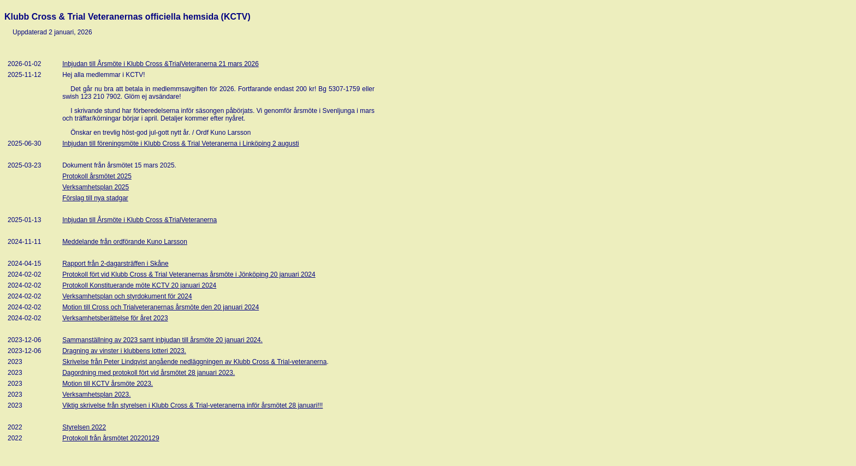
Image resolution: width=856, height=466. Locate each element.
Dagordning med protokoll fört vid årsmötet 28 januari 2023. (148, 373)
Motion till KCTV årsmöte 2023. (107, 383)
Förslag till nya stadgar (95, 198)
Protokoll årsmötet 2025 (97, 176)
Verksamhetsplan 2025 (95, 187)
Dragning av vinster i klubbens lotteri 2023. (124, 351)
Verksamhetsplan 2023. (96, 394)
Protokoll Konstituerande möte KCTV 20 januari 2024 (139, 285)
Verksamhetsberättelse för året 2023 (115, 318)
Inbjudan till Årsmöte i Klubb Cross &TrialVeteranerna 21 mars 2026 (160, 64)
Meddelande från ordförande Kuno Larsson (124, 242)
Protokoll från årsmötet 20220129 (110, 438)
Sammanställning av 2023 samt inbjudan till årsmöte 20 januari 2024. (162, 340)
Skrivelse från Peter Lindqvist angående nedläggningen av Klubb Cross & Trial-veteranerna (194, 362)
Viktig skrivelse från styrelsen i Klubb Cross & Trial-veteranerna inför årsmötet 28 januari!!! (192, 405)
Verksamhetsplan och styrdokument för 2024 (127, 296)
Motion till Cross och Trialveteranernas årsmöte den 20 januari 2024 (160, 307)
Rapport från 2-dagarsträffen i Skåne (115, 263)
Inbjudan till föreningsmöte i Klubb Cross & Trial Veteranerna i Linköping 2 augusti (180, 143)
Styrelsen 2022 (84, 427)
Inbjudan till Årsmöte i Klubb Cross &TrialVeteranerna (139, 220)
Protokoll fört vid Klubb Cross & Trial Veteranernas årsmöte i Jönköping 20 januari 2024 (189, 274)
